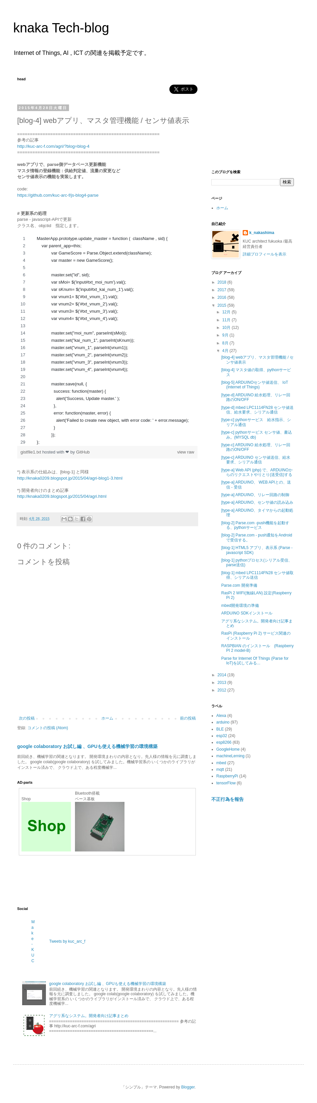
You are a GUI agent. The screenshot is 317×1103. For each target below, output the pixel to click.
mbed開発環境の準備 (240, 605)
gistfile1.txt (31, 452)
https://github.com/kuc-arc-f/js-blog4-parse (57, 195)
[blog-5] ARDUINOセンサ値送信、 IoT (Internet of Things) (254, 384)
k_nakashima (261, 232)
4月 (225, 350)
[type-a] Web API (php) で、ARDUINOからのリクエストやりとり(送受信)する (257, 472)
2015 (223, 305)
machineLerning (230, 756)
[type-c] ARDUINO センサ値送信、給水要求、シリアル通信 (255, 459)
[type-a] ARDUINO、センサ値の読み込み (257, 502)
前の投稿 (188, 718)
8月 (225, 343)
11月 (227, 320)
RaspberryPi (227, 776)
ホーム (107, 718)
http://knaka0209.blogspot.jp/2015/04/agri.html (62, 496)
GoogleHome (228, 749)
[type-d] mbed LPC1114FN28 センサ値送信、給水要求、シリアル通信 (257, 409)
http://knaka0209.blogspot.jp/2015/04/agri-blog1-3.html (70, 478)
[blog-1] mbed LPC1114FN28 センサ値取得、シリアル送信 (257, 575)
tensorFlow (226, 783)
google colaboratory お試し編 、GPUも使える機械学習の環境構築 (87, 746)
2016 (223, 297)
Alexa (221, 715)
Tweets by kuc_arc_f (67, 941)
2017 (223, 290)
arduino (222, 722)
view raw (185, 452)
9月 (225, 335)
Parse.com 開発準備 (239, 585)
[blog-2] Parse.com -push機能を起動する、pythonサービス (255, 525)
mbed (221, 763)
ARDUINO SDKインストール (246, 613)
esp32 (221, 735)
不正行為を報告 (227, 799)
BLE (220, 729)
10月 (227, 327)
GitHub (83, 452)
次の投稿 (27, 718)
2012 (223, 690)
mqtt (220, 769)
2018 (223, 282)
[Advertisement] (137, 880)
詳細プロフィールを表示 (264, 254)
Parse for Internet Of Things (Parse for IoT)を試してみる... (255, 660)
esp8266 (223, 742)
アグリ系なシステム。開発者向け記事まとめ (88, 1015)
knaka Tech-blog (61, 27)
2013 (223, 682)
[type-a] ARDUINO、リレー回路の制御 (255, 494)
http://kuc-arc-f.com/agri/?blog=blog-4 (53, 146)
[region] (107, 340)
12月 (227, 312)
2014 (223, 675)
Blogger (188, 1087)
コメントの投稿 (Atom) (47, 728)
